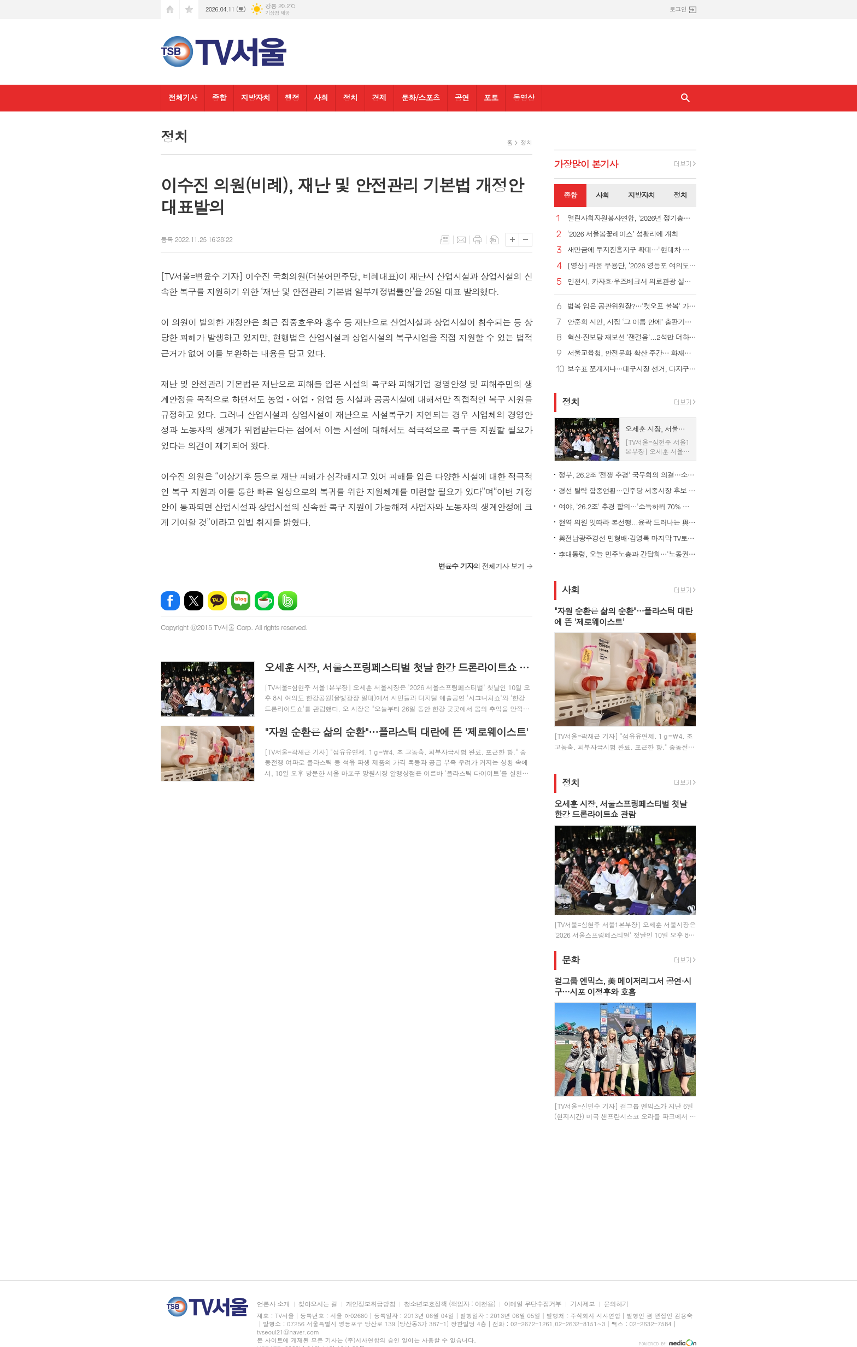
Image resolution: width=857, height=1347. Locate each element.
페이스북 (170, 600)
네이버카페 (264, 600)
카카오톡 (217, 600)
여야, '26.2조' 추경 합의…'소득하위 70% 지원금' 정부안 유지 (627, 506)
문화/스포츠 (420, 97)
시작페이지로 (170, 9)
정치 (350, 97)
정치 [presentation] (679, 195)
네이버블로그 (240, 600)
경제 (379, 97)
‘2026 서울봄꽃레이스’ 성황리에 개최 (622, 234)
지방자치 (255, 97)
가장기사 (586, 163)
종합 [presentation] (570, 195)
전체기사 (182, 97)
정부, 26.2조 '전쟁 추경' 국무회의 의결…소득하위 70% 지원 (627, 474)
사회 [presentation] (602, 195)
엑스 (193, 600)
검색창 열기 (685, 98)
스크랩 (494, 239)
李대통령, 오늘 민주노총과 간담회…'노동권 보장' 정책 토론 (627, 554)
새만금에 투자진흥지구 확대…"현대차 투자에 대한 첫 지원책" (631, 250)
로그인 (678, 9)
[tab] (570, 195)
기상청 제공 (277, 12)
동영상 (523, 97)
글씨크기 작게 (525, 239)
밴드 (287, 600)
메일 (461, 239)
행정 (292, 97)
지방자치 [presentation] (641, 195)
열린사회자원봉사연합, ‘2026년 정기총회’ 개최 (631, 218)
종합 (219, 97)
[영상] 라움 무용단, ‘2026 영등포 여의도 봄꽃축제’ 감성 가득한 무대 (631, 265)
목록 (444, 239)
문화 (570, 959)
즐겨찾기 (189, 9)
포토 (491, 97)
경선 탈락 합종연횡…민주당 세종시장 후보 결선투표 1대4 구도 (627, 490)
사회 (321, 97)
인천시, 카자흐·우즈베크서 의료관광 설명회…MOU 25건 (631, 281)
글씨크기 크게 (512, 239)
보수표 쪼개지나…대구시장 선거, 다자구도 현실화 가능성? (631, 369)
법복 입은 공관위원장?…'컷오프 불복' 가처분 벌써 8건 (631, 306)
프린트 (477, 239)
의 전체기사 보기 (481, 566)
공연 (462, 97)
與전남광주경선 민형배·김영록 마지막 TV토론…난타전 (627, 538)
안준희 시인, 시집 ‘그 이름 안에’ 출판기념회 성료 (631, 322)
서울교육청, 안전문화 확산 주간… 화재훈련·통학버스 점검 (631, 353)
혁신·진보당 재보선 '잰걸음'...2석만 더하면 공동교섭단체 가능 (631, 337)
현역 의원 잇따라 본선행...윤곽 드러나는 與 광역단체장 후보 (627, 522)
